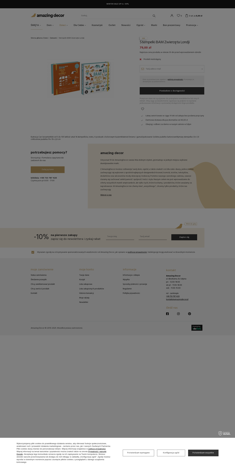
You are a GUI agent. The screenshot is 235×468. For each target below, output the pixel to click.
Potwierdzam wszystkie (203, 453)
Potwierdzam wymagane (138, 453)
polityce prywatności (97, 449)
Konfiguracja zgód (171, 453)
